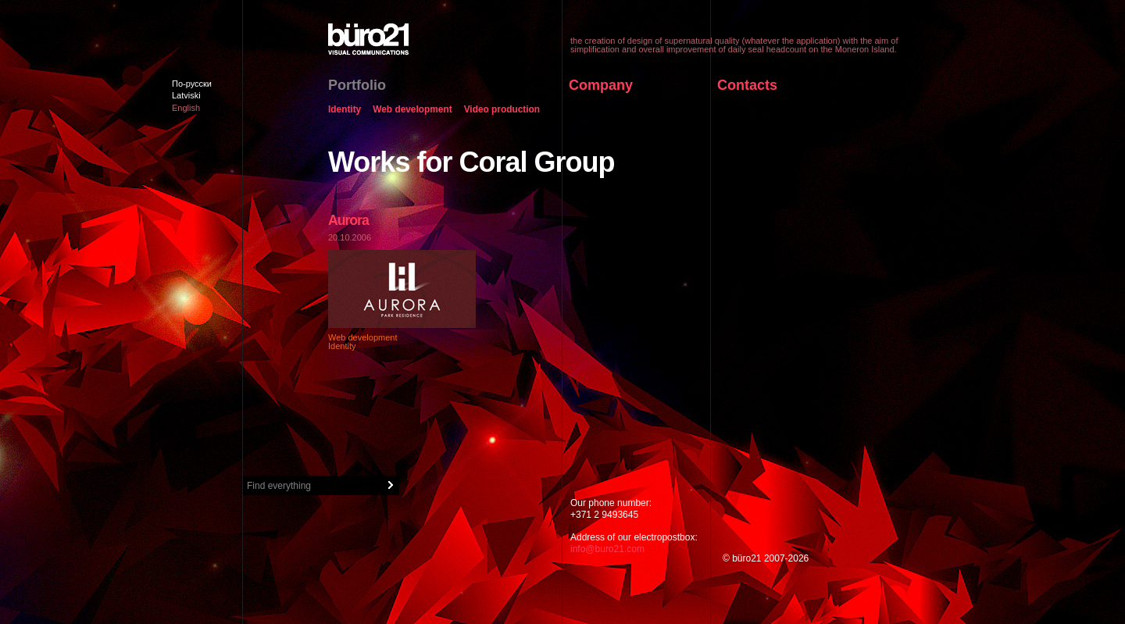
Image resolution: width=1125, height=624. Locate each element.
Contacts (747, 85)
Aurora (348, 220)
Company (601, 85)
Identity (344, 110)
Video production (502, 110)
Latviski (186, 95)
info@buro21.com (607, 549)
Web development (412, 110)
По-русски (192, 83)
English (186, 107)
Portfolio (357, 85)
